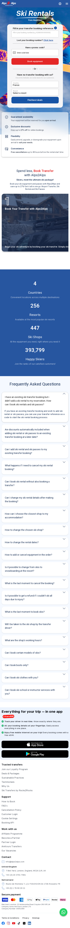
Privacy (25, 918)
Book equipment (35, 61)
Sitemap (36, 918)
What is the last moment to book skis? (25, 611)
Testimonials (8, 782)
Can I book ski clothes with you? (21, 677)
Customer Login (10, 814)
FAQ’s (4, 805)
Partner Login (9, 842)
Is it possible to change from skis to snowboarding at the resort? (23, 569)
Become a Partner (11, 838)
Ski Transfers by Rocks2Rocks (17, 790)
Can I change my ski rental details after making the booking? (29, 499)
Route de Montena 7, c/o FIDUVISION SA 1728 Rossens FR (31, 883)
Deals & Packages (10, 773)
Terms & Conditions (10, 918)
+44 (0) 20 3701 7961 (14, 874)
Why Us (5, 786)
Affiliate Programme (12, 833)
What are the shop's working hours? (23, 640)
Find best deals (35, 100)
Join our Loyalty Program (15, 769)
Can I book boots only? (16, 665)
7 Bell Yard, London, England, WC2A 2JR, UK (24, 870)
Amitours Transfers (12, 846)
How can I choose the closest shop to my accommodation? (26, 515)
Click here (48, 40)
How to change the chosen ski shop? (24, 530)
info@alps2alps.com (13, 861)
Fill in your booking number (32, 33)
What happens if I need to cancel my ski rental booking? (29, 467)
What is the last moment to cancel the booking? (29, 583)
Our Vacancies (9, 850)
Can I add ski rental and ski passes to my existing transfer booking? (26, 451)
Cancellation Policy (11, 810)
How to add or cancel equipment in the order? (28, 554)
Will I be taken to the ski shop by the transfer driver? (28, 626)
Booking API (8, 822)
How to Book (8, 801)
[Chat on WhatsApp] (63, 912)
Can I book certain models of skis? (23, 652)
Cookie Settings (9, 818)
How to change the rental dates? (22, 542)
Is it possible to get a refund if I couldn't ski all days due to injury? (28, 597)
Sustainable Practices (13, 777)
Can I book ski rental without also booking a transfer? (27, 483)
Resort (15, 91)
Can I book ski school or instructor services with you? (30, 692)
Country (16, 83)
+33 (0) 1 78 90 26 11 (13, 888)
